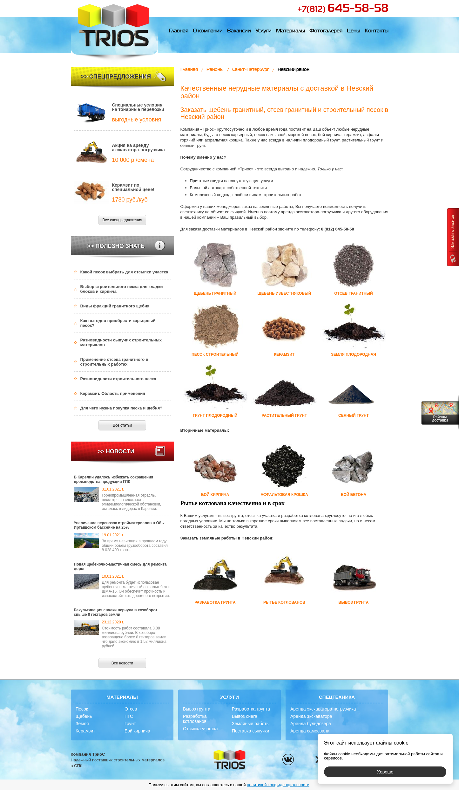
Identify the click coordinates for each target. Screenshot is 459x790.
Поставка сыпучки (250, 730)
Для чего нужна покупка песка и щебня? (121, 408)
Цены (353, 31)
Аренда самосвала (309, 730)
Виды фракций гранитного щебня (115, 306)
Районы (215, 70)
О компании (208, 31)
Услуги (263, 31)
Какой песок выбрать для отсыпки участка (124, 272)
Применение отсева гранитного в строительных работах (114, 362)
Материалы (290, 31)
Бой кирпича (137, 730)
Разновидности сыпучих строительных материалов (121, 342)
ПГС (129, 716)
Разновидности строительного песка (118, 378)
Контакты (376, 31)
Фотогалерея (325, 31)
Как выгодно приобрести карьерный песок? (118, 323)
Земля (82, 723)
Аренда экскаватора (311, 716)
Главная (178, 31)
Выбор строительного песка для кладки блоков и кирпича (121, 289)
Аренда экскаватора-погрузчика (323, 708)
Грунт (130, 723)
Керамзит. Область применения (112, 393)
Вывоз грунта (196, 708)
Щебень (84, 716)
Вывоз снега (244, 716)
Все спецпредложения (122, 220)
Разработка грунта (251, 708)
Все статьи (122, 425)
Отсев (131, 708)
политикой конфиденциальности (278, 784)
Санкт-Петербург (250, 70)
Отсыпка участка (200, 728)
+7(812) (342, 9)
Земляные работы (251, 723)
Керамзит (85, 730)
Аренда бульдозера (310, 723)
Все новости (122, 663)
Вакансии (239, 31)
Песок (82, 708)
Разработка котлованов (195, 719)
